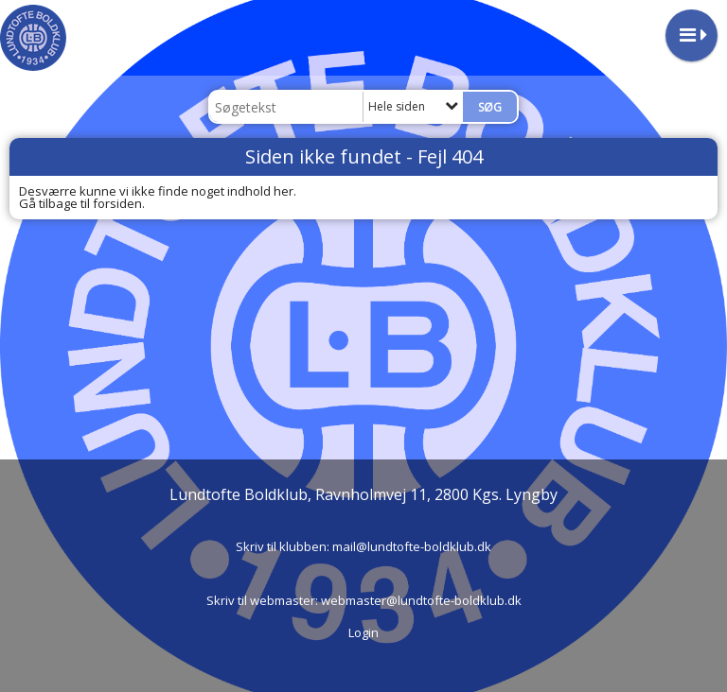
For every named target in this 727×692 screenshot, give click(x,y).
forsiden (117, 203)
